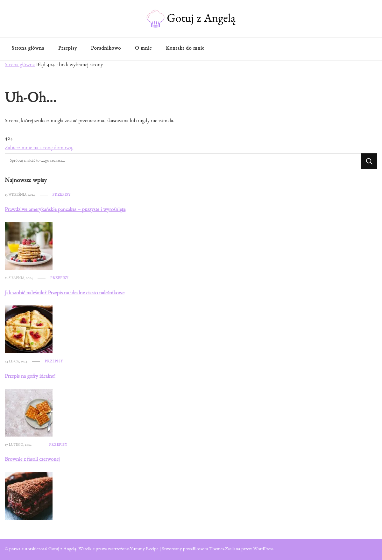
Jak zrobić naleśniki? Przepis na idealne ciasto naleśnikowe (64, 293)
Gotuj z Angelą (62, 549)
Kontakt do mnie (185, 49)
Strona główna (28, 49)
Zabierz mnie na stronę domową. (39, 148)
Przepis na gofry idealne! (30, 377)
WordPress (263, 549)
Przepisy (67, 49)
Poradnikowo (106, 49)
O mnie (143, 49)
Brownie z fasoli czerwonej (32, 460)
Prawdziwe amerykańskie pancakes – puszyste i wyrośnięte (65, 210)
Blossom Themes (208, 549)
